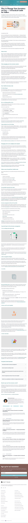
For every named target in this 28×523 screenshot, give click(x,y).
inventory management (5, 6)
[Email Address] (14, 473)
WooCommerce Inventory (4, 501)
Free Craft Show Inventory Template (19, 508)
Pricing (17, 4)
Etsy (1, 53)
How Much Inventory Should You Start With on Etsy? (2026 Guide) (14, 446)
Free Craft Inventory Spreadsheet (19, 505)
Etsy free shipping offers (18, 94)
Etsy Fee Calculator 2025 (18, 502)
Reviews (14, 4)
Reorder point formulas (20, 330)
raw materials (7, 206)
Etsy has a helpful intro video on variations (7, 140)
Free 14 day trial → (23, 1)
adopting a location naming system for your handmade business (14, 266)
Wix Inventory (3, 493)
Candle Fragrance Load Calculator (19, 507)
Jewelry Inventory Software (18, 493)
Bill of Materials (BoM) (4, 508)
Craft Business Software (18, 498)
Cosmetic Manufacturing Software (19, 496)
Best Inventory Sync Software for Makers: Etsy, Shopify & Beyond (14, 439)
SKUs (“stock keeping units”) (5, 284)
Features (11, 4)
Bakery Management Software (18, 495)
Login (18, 1)
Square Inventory (3, 498)
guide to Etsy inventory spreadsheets (17, 197)
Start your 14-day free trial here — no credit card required (9, 394)
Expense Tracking (3, 516)
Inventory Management (4, 507)
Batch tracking (5, 216)
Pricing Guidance (3, 510)
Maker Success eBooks (17, 510)
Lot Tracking (2, 513)
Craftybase (2, 220)
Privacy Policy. (16, 477)
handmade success (8, 445)
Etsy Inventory (3, 495)
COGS (13, 179)
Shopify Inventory (3, 496)
